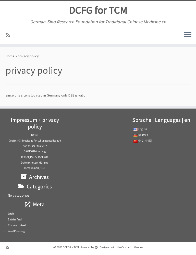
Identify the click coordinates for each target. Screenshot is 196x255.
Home (10, 56)
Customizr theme (131, 247)
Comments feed (17, 225)
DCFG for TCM (98, 10)
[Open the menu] (187, 35)
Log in (11, 213)
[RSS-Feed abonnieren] (9, 35)
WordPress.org (16, 231)
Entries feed (15, 219)
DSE (71, 95)
